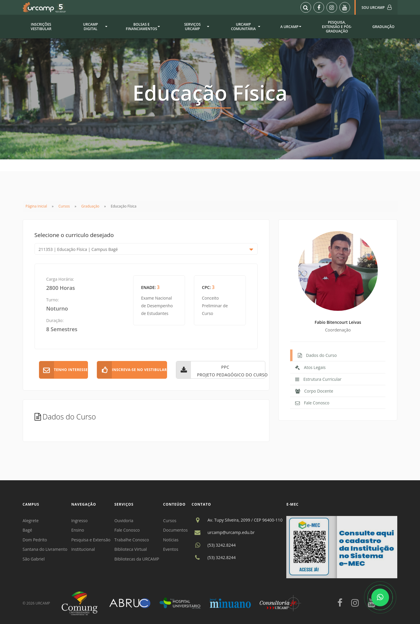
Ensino (77, 530)
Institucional (83, 549)
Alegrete (31, 520)
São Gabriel (34, 559)
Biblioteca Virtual (130, 549)
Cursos (64, 206)
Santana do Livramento (45, 549)
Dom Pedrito (35, 540)
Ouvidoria (123, 520)
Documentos (175, 530)
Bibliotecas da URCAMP (136, 559)
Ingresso (79, 520)
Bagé (27, 530)
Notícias (171, 540)
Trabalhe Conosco (131, 540)
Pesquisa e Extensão (90, 540)
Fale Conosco (127, 530)
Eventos (170, 549)
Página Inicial (36, 206)
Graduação (90, 206)
